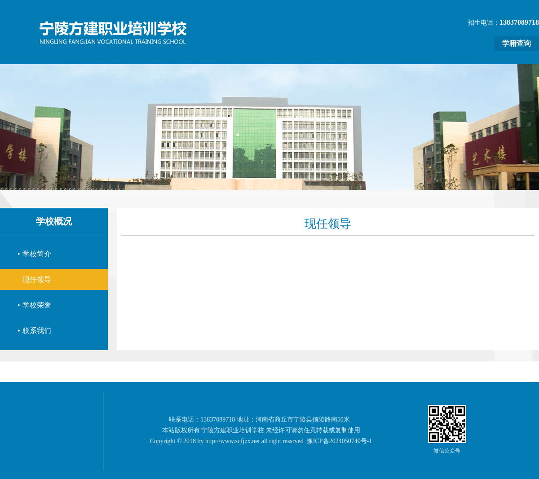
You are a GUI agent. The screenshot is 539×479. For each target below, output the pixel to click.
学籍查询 (516, 43)
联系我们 (36, 330)
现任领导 (36, 279)
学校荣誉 (36, 305)
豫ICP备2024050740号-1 (339, 441)
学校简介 (36, 254)
